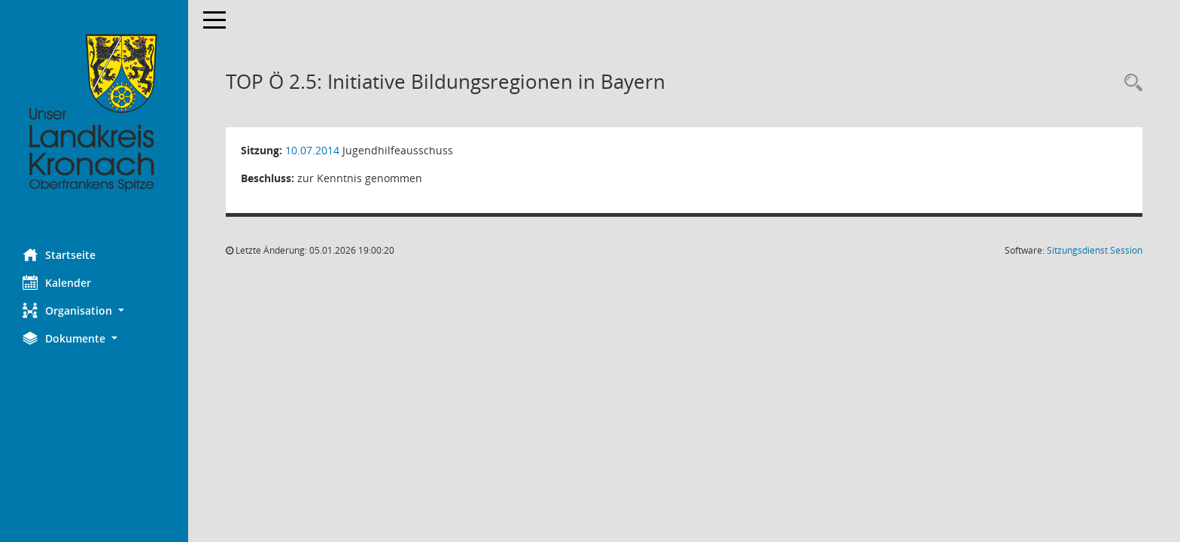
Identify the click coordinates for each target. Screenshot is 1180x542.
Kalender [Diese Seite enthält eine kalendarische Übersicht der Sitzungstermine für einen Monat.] (57, 282)
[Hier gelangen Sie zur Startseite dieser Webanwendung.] (94, 113)
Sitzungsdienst (1094, 250)
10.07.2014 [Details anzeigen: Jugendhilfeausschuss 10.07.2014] (312, 150)
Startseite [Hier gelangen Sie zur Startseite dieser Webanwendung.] (59, 254)
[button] (94, 310)
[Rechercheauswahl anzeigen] (1129, 83)
